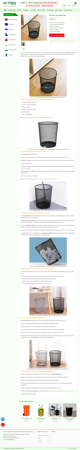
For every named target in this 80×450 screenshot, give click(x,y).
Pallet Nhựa (33, 10)
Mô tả (23, 48)
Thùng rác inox (56, 38)
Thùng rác (19, 10)
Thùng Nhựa (26, 10)
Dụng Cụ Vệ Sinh (58, 10)
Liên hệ (73, 5)
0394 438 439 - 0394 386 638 (39, 5)
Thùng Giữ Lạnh (50, 10)
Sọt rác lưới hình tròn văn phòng (65, 40)
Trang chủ (5, 10)
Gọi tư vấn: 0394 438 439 (56, 35)
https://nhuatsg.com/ (11, 436)
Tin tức (69, 5)
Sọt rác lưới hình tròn (55, 40)
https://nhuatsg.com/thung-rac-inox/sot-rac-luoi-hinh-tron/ (61, 391)
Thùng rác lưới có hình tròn (60, 41)
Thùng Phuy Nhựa (41, 10)
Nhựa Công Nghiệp (11, 10)
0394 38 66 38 (16, 437)
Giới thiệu (64, 5)
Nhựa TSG (64, 38)
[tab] (23, 49)
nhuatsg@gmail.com (10, 439)
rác (53, 166)
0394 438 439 (9, 437)
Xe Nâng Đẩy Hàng (68, 10)
